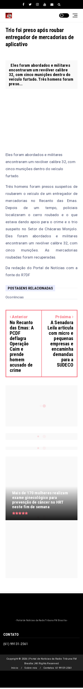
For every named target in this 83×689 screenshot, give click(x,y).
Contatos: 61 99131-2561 (57, 668)
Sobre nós (30, 668)
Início (14, 668)
